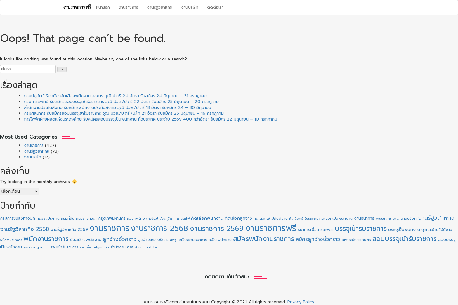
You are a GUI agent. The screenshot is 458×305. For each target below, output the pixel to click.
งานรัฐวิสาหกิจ (159, 7)
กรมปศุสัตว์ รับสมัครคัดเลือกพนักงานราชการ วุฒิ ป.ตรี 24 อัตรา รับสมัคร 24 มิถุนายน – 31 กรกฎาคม (115, 96)
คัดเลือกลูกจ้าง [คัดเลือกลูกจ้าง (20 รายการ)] (238, 218)
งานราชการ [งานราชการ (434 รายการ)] (109, 228)
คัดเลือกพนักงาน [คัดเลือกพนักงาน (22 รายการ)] (207, 218)
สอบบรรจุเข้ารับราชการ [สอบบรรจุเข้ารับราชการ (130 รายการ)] (404, 239)
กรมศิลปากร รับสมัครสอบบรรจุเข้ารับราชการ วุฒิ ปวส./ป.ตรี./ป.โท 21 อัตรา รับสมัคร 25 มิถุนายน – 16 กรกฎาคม (124, 113)
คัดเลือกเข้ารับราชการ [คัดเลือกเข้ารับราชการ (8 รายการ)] (303, 218)
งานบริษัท (189, 7)
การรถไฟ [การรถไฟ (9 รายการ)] (183, 218)
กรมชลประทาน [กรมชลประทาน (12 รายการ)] (48, 218)
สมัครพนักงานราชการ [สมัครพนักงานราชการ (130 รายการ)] (263, 239)
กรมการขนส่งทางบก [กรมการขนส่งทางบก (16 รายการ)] (17, 218)
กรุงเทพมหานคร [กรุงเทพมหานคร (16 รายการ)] (112, 218)
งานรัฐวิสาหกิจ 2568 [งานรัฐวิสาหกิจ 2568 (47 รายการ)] (24, 229)
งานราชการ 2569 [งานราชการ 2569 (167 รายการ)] (217, 228)
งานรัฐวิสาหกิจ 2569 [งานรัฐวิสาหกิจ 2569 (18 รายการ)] (69, 229)
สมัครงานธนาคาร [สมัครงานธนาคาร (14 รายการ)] (193, 240)
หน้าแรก (103, 7)
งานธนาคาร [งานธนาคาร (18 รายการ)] (364, 218)
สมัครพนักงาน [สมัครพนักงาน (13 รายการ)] (220, 240)
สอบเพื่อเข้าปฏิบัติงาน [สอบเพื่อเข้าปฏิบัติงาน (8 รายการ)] (94, 247)
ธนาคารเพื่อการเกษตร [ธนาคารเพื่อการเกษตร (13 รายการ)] (316, 229)
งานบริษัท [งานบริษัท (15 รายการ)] (408, 218)
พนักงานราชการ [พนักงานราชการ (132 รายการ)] (46, 239)
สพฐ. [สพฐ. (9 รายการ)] (173, 240)
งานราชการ (128, 7)
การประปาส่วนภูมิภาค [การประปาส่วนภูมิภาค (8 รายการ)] (161, 218)
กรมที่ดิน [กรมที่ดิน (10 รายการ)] (67, 218)
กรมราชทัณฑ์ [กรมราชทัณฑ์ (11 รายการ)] (86, 218)
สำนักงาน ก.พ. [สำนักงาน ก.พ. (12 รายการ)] (121, 247)
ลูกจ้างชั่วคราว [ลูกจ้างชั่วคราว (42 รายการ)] (120, 239)
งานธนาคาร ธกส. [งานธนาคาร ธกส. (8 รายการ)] (387, 218)
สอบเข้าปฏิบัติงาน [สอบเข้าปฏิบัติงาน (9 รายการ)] (36, 247)
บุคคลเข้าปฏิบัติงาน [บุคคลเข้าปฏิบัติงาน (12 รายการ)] (436, 229)
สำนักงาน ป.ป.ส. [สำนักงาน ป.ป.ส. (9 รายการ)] (146, 247)
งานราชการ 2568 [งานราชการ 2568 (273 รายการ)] (159, 228)
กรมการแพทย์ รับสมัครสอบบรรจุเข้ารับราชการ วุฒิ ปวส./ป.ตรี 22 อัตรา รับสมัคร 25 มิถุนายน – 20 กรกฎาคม (121, 102)
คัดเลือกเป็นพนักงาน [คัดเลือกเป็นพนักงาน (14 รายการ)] (336, 219)
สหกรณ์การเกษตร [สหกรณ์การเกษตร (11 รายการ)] (356, 240)
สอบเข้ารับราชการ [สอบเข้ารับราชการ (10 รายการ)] (64, 247)
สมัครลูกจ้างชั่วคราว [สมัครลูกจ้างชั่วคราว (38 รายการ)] (318, 239)
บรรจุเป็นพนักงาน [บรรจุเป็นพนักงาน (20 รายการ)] (404, 229)
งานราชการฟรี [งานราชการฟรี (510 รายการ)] (270, 228)
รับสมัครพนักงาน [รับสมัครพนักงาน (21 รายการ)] (85, 239)
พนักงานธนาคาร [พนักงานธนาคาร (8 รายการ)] (11, 240)
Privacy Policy (300, 302)
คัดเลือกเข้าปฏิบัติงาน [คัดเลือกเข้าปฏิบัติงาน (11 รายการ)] (271, 218)
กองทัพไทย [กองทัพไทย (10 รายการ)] (136, 218)
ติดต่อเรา (215, 7)
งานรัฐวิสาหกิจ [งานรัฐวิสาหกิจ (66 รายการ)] (436, 217)
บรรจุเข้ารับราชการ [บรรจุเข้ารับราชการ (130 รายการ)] (361, 229)
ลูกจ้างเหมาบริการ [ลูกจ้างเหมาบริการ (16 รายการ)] (153, 240)
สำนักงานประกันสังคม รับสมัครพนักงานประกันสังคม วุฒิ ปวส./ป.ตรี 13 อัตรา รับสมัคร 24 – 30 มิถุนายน (117, 107)
